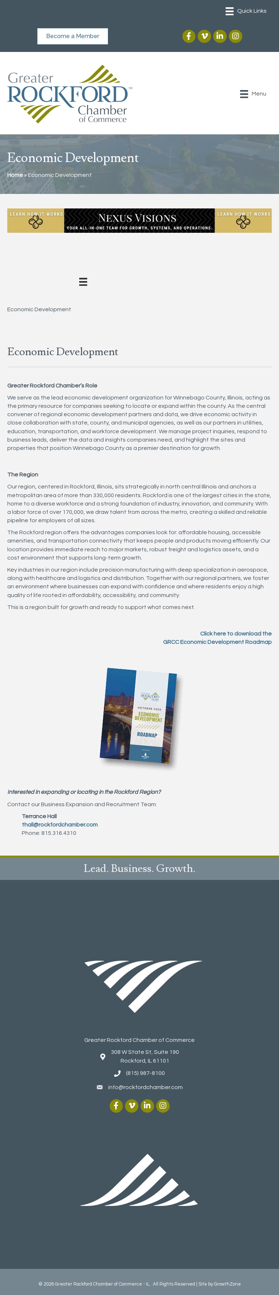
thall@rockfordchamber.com (60, 825)
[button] (72, 36)
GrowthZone (227, 1284)
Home (15, 175)
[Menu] (246, 11)
